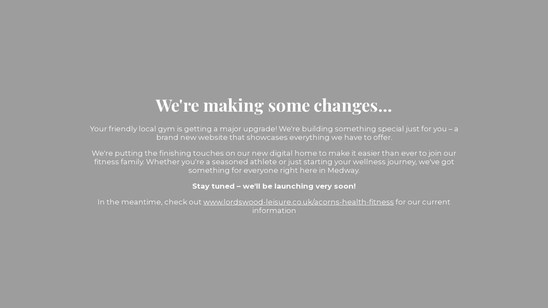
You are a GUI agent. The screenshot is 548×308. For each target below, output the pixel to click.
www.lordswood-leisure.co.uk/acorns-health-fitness (298, 202)
